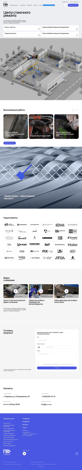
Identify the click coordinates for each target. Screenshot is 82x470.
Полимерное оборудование (9, 435)
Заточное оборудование (8, 428)
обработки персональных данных (67, 364)
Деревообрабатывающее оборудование (60, 27)
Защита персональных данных (37, 462)
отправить (56, 367)
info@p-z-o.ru (46, 404)
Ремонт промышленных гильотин (10, 439)
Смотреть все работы (9, 143)
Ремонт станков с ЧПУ (8, 441)
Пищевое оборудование (8, 433)
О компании (23, 5)
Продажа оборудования (48, 5)
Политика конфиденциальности (10, 462)
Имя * (38, 337)
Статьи (40, 5)
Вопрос (38, 350)
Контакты (35, 5)
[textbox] (38, 347)
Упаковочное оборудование (9, 445)
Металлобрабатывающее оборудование (60, 34)
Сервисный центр (14, 5)
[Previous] (73, 110)
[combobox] (40, 347)
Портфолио (29, 5)
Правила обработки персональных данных (12, 464)
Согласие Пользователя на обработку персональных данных (44, 464)
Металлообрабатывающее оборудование (9, 431)
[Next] (77, 110)
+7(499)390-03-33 (48, 396)
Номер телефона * (41, 343)
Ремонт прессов (22, 27)
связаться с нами (73, 5)
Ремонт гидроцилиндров (8, 437)
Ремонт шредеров (7, 443)
